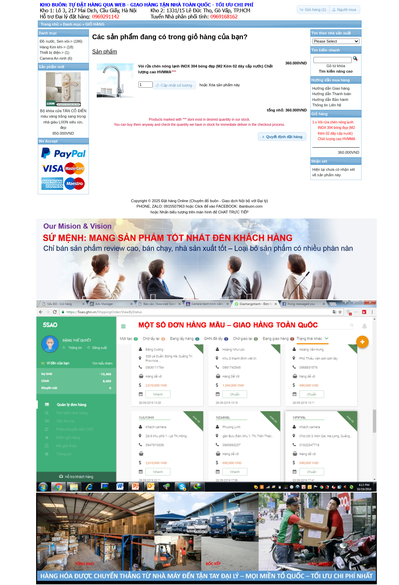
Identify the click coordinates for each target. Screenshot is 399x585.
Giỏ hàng (319, 114)
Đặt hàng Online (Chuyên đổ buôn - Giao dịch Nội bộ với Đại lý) (214, 201)
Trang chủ (50, 24)
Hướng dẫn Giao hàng (331, 88)
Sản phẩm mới (51, 67)
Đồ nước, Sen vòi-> (56, 41)
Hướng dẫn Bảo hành (330, 99)
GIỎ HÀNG (94, 24)
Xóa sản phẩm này (224, 84)
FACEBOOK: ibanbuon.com (239, 206)
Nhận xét (319, 161)
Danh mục (72, 24)
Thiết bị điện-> (52, 52)
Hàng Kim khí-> (53, 47)
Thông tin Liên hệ (326, 105)
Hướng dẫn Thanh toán (331, 94)
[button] (313, 9)
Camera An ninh (53, 58)
